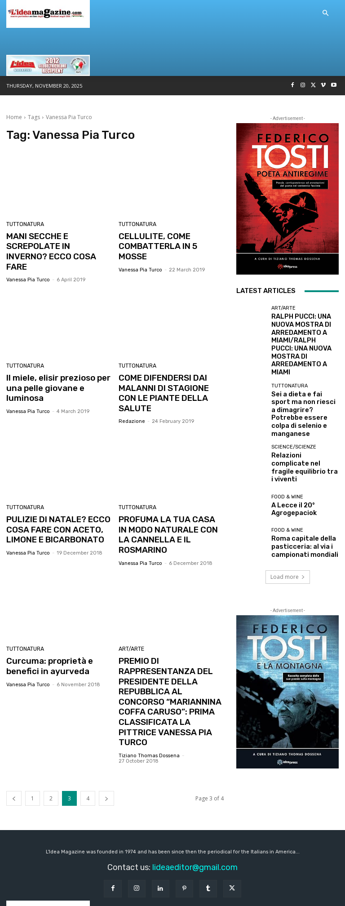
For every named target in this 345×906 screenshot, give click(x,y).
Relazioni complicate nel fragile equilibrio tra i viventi (302, 412)
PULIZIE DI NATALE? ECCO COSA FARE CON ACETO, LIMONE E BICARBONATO (54, 502)
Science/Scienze (293, 398)
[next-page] (106, 740)
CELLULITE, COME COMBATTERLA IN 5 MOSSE (169, 240)
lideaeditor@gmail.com (195, 809)
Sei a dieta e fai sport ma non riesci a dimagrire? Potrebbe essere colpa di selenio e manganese (304, 374)
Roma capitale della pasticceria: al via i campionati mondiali (297, 486)
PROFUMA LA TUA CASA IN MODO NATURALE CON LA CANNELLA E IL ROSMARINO (170, 502)
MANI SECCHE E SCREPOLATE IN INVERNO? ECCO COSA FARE (55, 245)
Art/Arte (131, 609)
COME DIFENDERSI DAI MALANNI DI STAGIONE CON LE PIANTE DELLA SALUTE (169, 373)
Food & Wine (287, 438)
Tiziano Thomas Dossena (149, 698)
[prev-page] (14, 740)
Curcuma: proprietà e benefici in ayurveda (45, 626)
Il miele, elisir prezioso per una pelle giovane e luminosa (58, 369)
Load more (287, 516)
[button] (325, 13)
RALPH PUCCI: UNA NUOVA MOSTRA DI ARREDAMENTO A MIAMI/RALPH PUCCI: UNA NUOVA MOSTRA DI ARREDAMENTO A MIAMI (304, 330)
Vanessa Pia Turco (28, 267)
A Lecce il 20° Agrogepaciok (288, 449)
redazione (132, 395)
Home (14, 117)
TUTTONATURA (24, 224)
